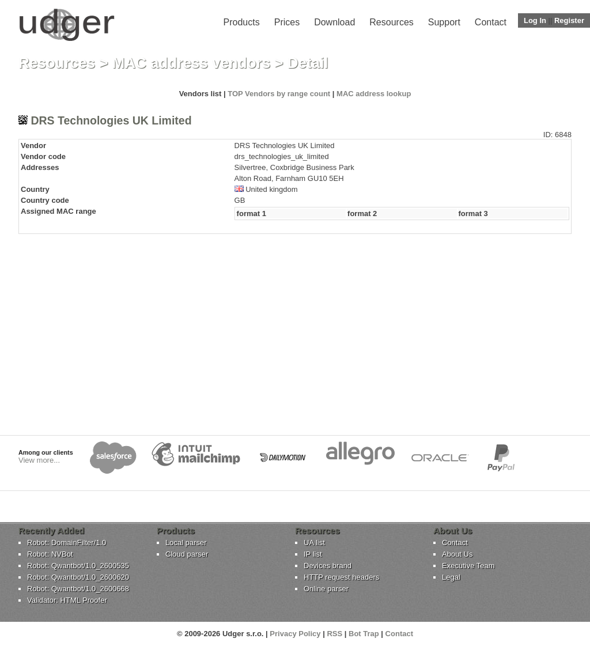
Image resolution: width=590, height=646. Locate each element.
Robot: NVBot (50, 554)
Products (242, 22)
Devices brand (327, 565)
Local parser (186, 542)
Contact (490, 22)
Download (334, 22)
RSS (334, 633)
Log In (535, 20)
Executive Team (468, 565)
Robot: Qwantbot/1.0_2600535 (78, 565)
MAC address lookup (373, 93)
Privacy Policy (295, 633)
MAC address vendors (191, 62)
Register (569, 20)
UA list (314, 542)
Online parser (326, 588)
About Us (457, 554)
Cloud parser (186, 554)
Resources (391, 22)
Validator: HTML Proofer (67, 600)
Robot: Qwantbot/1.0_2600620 (78, 577)
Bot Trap (364, 633)
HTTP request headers (341, 577)
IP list (313, 554)
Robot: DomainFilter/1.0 (66, 542)
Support (444, 22)
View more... (39, 460)
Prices (287, 22)
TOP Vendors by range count (279, 93)
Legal (451, 577)
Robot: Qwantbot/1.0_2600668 (78, 588)
